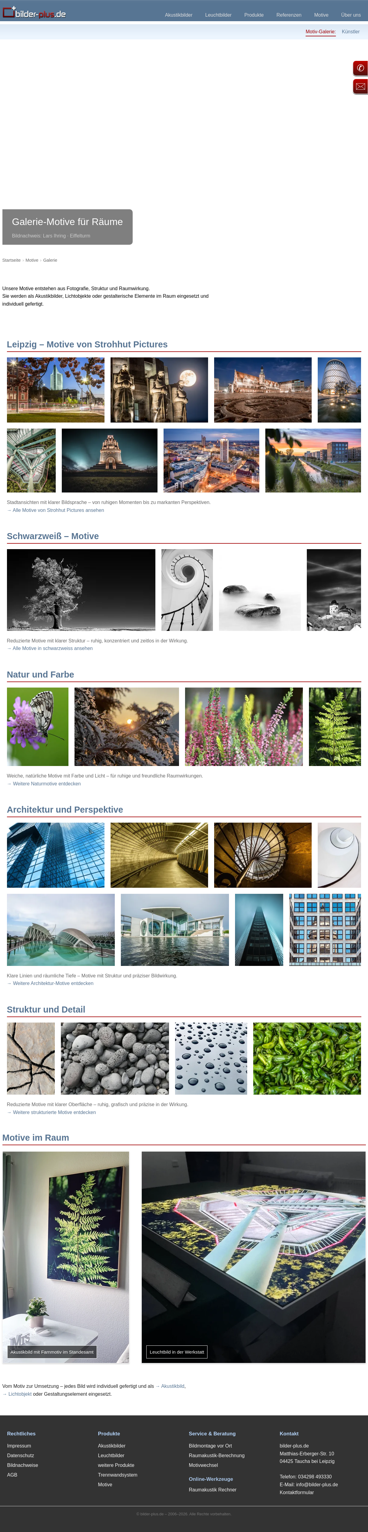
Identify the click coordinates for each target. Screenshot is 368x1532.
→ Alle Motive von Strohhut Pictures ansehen (55, 510)
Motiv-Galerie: (321, 31)
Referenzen (289, 15)
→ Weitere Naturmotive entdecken (44, 783)
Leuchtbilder (218, 15)
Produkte (254, 15)
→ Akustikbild (169, 1386)
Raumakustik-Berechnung (217, 1455)
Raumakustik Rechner (213, 1489)
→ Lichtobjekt (17, 1394)
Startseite (11, 260)
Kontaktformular (297, 1492)
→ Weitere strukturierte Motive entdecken (51, 1112)
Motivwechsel (203, 1465)
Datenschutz (20, 1455)
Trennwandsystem (118, 1474)
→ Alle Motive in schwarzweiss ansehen (50, 648)
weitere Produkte (116, 1465)
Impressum (19, 1445)
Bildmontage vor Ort (210, 1445)
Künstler (351, 31)
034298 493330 (315, 1476)
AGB (12, 1474)
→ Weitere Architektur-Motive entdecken (50, 983)
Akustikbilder (179, 15)
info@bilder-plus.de (317, 1484)
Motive (321, 15)
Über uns (351, 15)
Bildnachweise (22, 1465)
